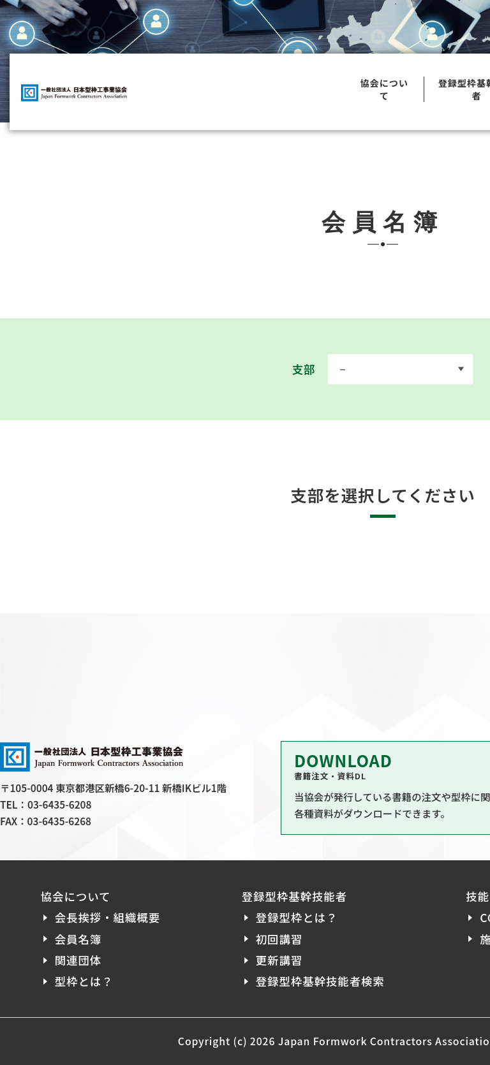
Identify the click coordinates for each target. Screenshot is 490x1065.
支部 (382, 369)
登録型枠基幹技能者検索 (320, 981)
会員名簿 (78, 939)
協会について (384, 92)
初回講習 (279, 939)
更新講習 (279, 960)
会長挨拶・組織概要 (107, 917)
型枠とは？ (84, 981)
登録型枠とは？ (297, 917)
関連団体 (78, 960)
